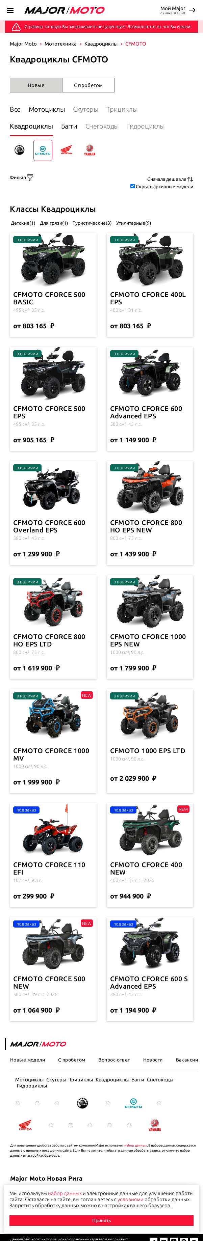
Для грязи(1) (53, 223)
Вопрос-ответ (114, 1060)
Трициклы (121, 109)
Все (15, 109)
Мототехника (61, 44)
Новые (36, 85)
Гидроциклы (146, 126)
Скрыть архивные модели (164, 186)
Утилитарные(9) (133, 223)
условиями (131, 1199)
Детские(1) (22, 223)
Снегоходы (102, 126)
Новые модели (27, 1060)
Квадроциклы (101, 44)
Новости (153, 1060)
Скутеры (85, 109)
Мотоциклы (47, 109)
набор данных (135, 1145)
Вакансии (187, 1060)
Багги (69, 126)
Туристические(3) (92, 223)
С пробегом (88, 85)
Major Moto (23, 44)
